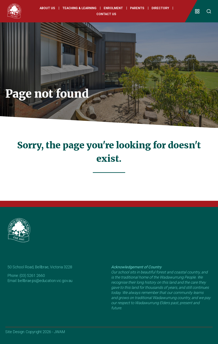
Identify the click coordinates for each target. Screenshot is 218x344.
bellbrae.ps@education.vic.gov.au (45, 280)
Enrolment (113, 8)
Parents (137, 8)
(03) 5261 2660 (32, 275)
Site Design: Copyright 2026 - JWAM (35, 332)
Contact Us (106, 14)
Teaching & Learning (79, 8)
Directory (160, 8)
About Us (47, 8)
